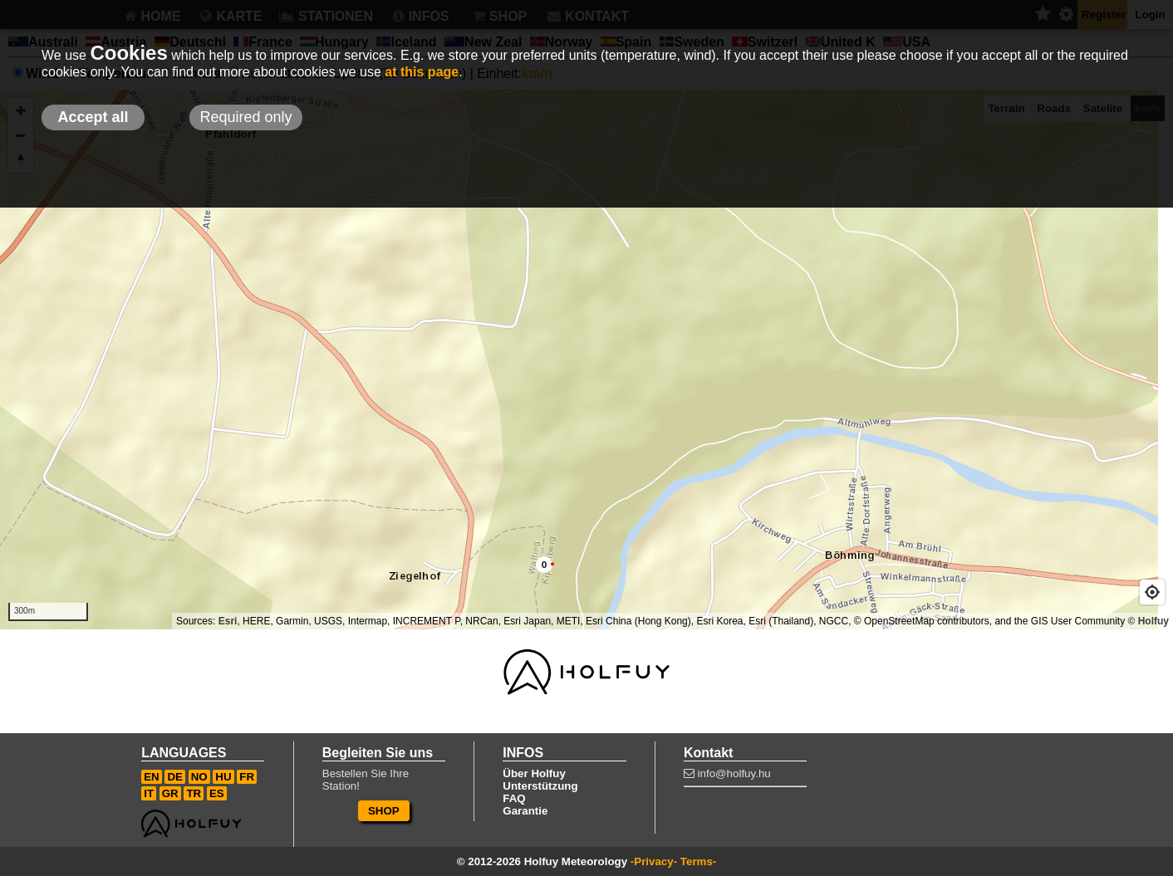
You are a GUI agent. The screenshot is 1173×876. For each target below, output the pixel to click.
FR (246, 777)
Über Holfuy (534, 773)
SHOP (384, 811)
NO (199, 777)
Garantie (525, 811)
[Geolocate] (1152, 592)
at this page (422, 72)
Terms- (698, 861)
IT (149, 793)
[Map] (586, 359)
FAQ (514, 798)
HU (223, 777)
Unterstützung (540, 786)
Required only (245, 117)
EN (152, 777)
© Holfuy (1148, 621)
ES (216, 793)
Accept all (92, 117)
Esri (228, 621)
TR (193, 793)
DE (175, 777)
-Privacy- (654, 861)
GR (170, 793)
